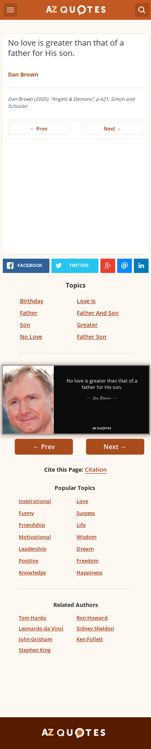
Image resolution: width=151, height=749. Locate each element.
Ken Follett (89, 639)
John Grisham (35, 639)
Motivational (35, 536)
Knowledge (32, 572)
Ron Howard (92, 617)
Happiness (89, 572)
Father (28, 313)
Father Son (91, 336)
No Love (31, 336)
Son (25, 324)
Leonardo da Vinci (41, 628)
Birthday (31, 301)
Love (82, 501)
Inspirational (35, 501)
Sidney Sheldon (95, 628)
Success (85, 513)
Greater (87, 324)
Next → (113, 128)
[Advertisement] (75, 198)
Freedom (87, 560)
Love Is (86, 301)
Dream (85, 548)
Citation (96, 469)
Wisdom (86, 536)
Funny (26, 513)
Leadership (32, 548)
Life (81, 524)
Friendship (32, 524)
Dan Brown (23, 74)
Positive (28, 560)
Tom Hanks (32, 617)
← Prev (38, 128)
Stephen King (35, 649)
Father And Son (98, 313)
